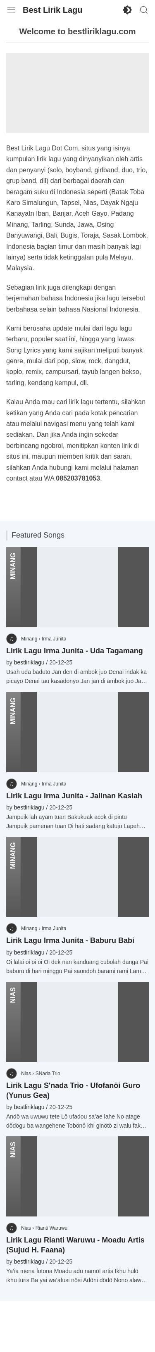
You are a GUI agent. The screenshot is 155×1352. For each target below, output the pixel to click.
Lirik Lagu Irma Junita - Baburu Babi (70, 940)
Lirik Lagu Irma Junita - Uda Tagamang (74, 651)
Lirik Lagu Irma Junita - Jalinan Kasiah (74, 796)
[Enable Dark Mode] (127, 10)
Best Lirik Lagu (52, 9)
